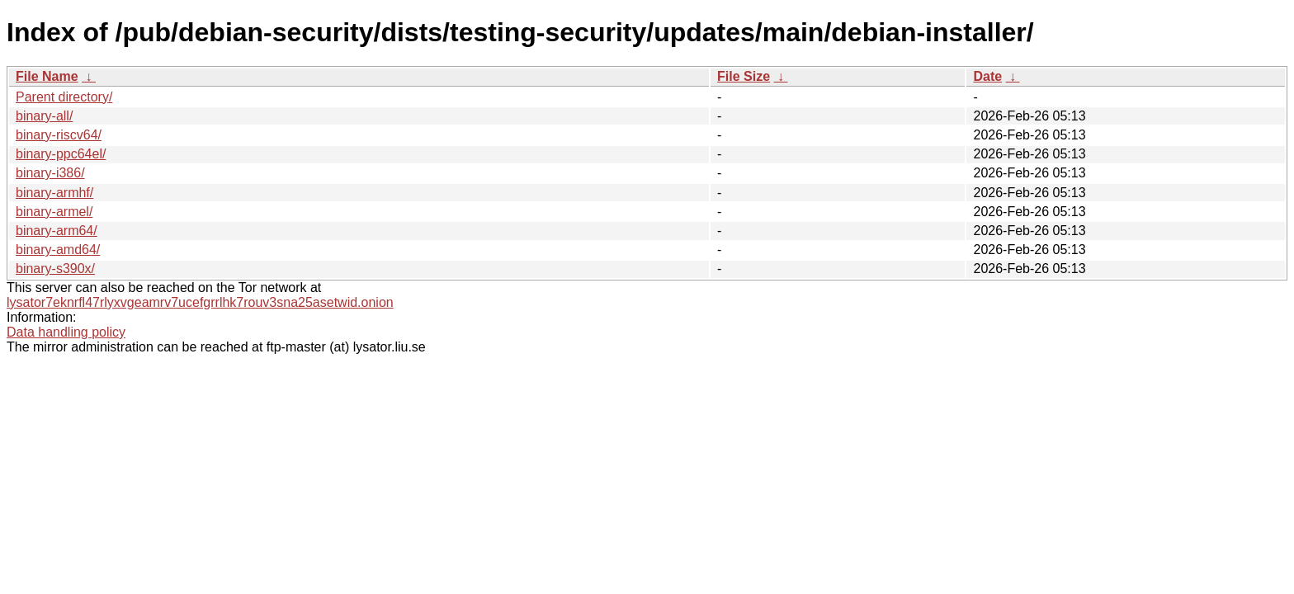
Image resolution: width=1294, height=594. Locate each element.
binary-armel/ (54, 212)
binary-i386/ (50, 173)
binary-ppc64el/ (61, 154)
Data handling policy (66, 332)
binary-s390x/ (55, 269)
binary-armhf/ (54, 193)
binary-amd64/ (58, 250)
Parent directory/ (64, 97)
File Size (743, 76)
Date (987, 76)
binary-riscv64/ (59, 135)
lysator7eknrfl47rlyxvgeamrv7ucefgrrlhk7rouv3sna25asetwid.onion (200, 302)
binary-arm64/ (56, 231)
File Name (47, 76)
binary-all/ (44, 116)
